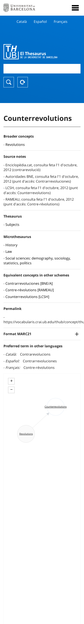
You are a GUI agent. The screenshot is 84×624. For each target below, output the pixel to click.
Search (8, 82)
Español (40, 21)
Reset (22, 82)
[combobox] (42, 68)
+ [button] (11, 381)
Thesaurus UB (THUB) (30, 51)
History (11, 245)
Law (8, 251)
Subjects (12, 224)
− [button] (11, 389)
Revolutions (15, 144)
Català (22, 21)
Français (60, 21)
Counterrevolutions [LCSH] (27, 296)
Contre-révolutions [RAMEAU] (29, 290)
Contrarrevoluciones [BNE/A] (29, 283)
